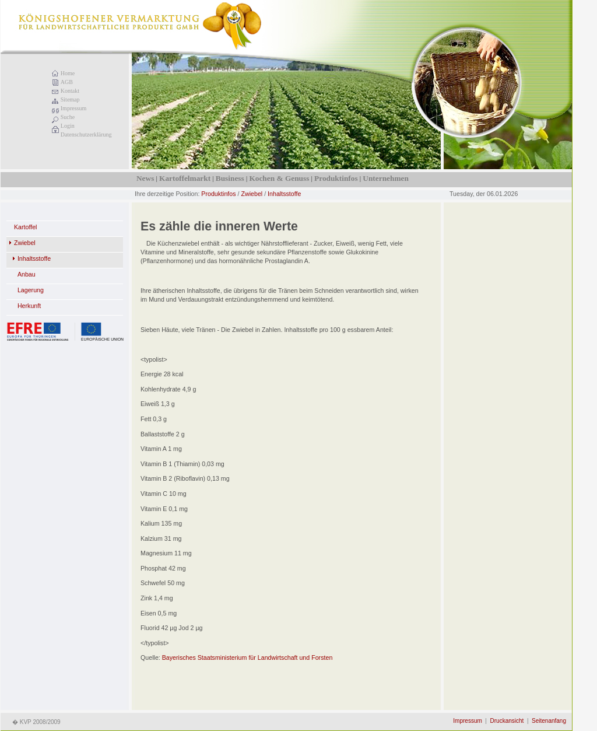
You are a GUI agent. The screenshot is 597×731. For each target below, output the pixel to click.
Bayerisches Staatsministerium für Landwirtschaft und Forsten (247, 657)
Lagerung (30, 289)
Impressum (73, 108)
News (145, 178)
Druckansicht (507, 721)
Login (68, 126)
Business (230, 178)
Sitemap (70, 99)
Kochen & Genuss (279, 178)
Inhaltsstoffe (284, 193)
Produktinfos (336, 178)
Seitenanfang (549, 721)
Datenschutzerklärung (86, 134)
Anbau (26, 274)
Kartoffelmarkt (184, 178)
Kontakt (70, 91)
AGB (67, 82)
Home (68, 73)
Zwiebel (251, 193)
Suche (68, 117)
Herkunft (29, 305)
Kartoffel (25, 226)
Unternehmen (385, 178)
